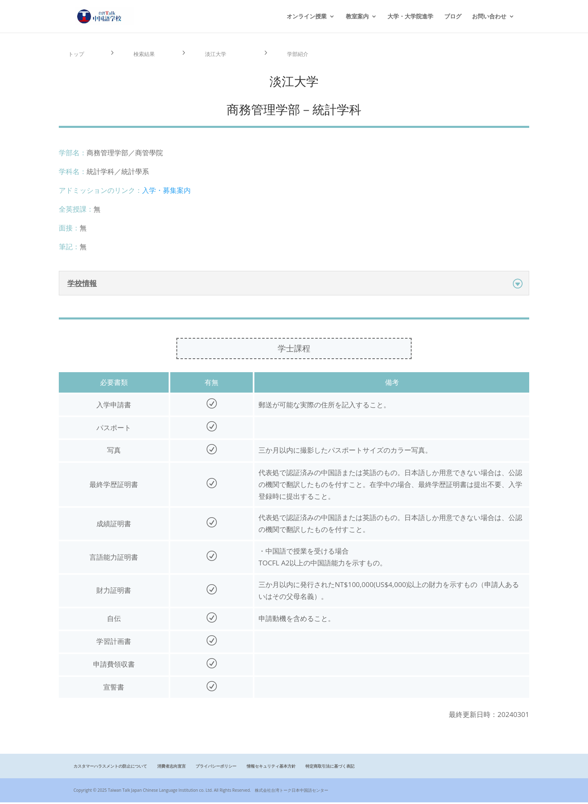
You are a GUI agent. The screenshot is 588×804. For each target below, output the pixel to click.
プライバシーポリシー (216, 768)
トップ (78, 55)
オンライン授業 (307, 16)
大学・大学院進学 (410, 16)
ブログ (452, 16)
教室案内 (357, 16)
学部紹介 (300, 55)
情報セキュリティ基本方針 (271, 768)
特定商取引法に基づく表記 (329, 768)
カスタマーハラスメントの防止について (110, 768)
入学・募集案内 (166, 192)
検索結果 (146, 55)
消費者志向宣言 (171, 768)
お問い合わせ (489, 16)
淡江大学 (218, 55)
